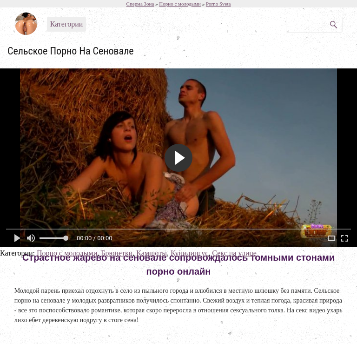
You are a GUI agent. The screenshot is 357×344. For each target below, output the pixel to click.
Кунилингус (189, 253)
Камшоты (151, 253)
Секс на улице (234, 253)
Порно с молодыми (67, 253)
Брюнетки (116, 253)
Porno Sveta (218, 4)
